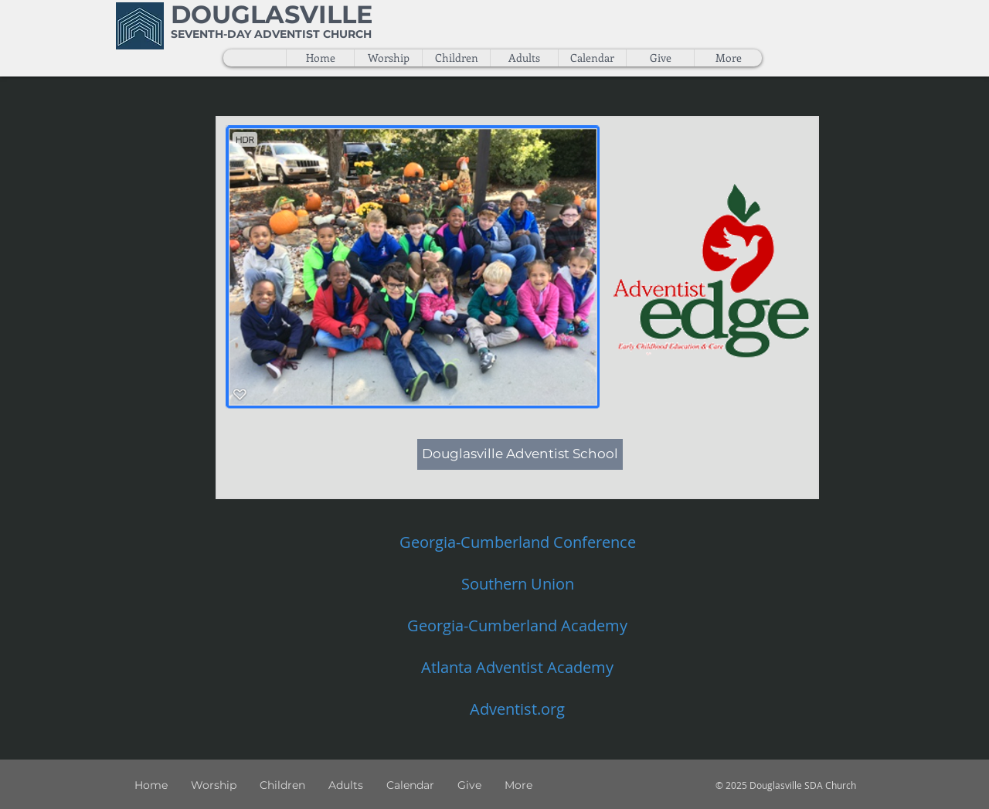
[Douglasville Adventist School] (520, 454)
